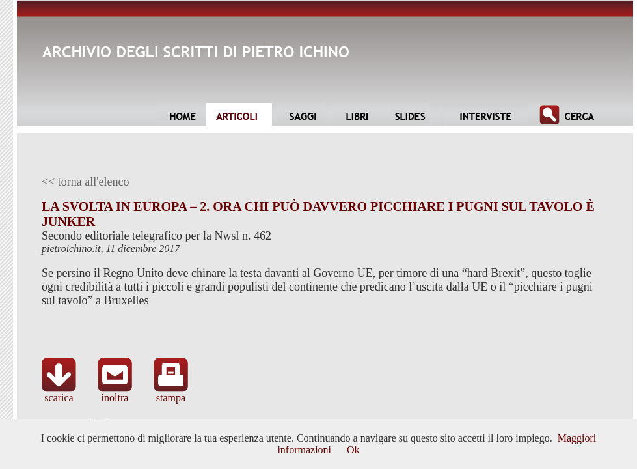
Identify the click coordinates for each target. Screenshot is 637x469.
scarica (59, 393)
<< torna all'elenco (85, 181)
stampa (171, 393)
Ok (353, 449)
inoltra (115, 393)
